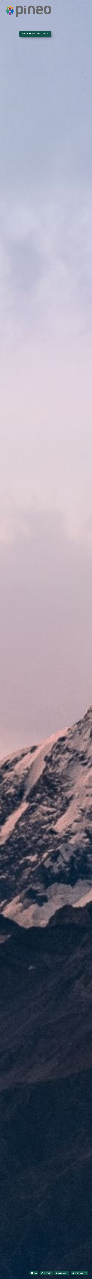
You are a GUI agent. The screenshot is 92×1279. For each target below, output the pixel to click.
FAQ (34, 1273)
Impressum (61, 1273)
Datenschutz (79, 1273)
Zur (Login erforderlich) (35, 34)
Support (46, 1273)
